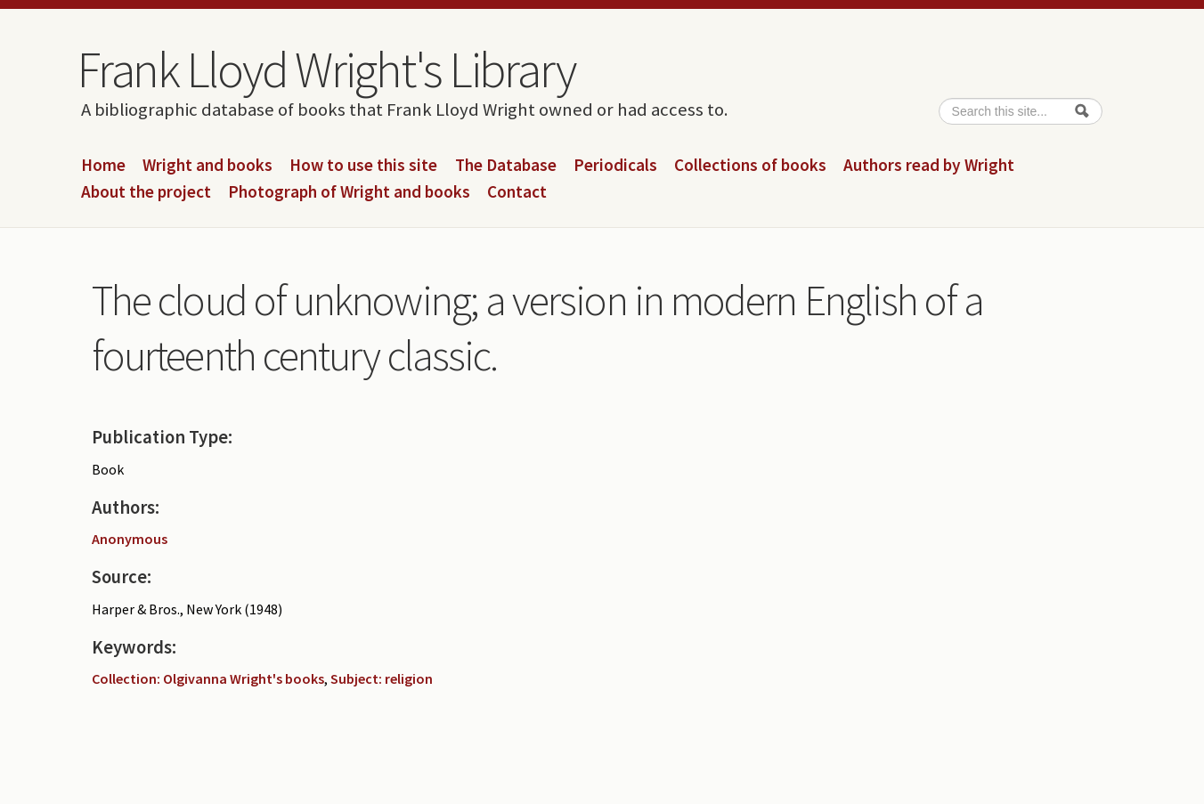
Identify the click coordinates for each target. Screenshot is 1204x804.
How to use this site (363, 165)
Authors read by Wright (928, 165)
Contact (517, 192)
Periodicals (615, 165)
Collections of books (750, 165)
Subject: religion (381, 678)
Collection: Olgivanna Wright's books (208, 678)
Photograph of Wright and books (349, 192)
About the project (146, 192)
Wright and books (207, 165)
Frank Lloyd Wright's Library (325, 69)
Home (103, 165)
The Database (506, 165)
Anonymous (129, 539)
